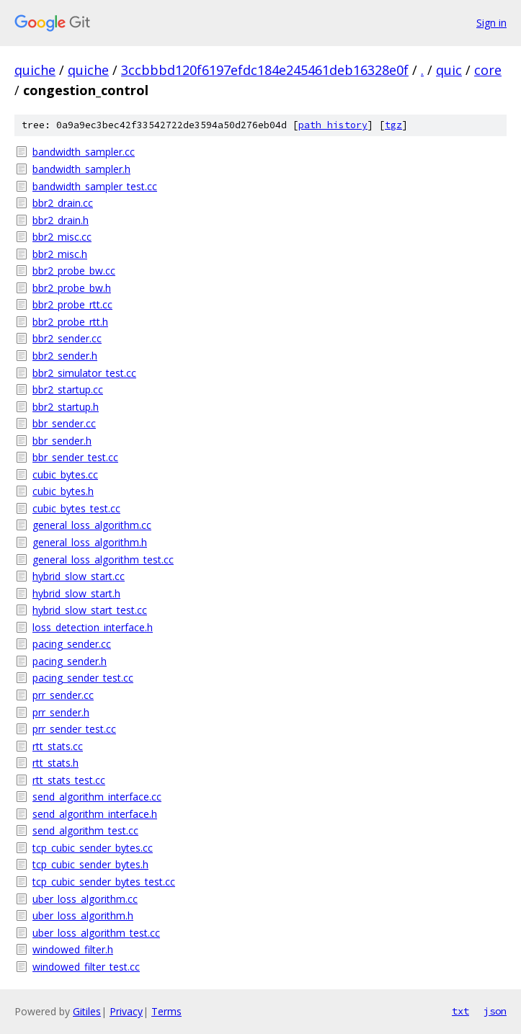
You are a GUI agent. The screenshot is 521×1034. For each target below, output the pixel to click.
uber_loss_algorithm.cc (85, 899)
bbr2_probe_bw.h (71, 288)
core (488, 70)
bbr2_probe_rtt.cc (72, 304)
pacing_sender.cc (71, 644)
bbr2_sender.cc (67, 338)
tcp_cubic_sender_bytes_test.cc (103, 881)
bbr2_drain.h (60, 220)
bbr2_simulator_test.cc (84, 373)
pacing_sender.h (69, 661)
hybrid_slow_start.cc (78, 576)
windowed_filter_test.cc (86, 966)
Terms (166, 1011)
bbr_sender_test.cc (75, 457)
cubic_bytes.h (63, 491)
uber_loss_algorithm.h (82, 915)
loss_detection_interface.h (92, 627)
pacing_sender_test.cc (82, 678)
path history (333, 125)
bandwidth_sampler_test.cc (94, 186)
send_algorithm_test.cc (85, 830)
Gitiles (87, 1011)
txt (460, 1010)
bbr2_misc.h (59, 254)
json (495, 1010)
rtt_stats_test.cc (68, 780)
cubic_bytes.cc (65, 474)
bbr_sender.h (62, 440)
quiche (34, 70)
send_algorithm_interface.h (94, 814)
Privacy (126, 1011)
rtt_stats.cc (57, 746)
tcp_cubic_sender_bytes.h (90, 864)
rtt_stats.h (55, 763)
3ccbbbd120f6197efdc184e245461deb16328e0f (265, 70)
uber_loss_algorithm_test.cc (96, 933)
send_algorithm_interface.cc (96, 796)
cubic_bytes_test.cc (76, 508)
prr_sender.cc (63, 695)
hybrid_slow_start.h (76, 593)
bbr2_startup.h (65, 407)
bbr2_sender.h (64, 355)
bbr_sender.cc (64, 423)
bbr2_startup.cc (67, 389)
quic (449, 70)
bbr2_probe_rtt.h (70, 322)
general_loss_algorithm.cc (91, 525)
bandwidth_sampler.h (81, 169)
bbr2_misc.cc (62, 237)
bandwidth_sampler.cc (83, 152)
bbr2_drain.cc (62, 203)
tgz (393, 125)
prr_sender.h (60, 712)
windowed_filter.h (72, 949)
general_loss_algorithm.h (89, 542)
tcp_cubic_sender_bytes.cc (92, 848)
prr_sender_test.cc (74, 729)
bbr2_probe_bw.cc (73, 270)
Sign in (491, 23)
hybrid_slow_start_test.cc (89, 610)
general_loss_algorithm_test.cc (103, 559)
